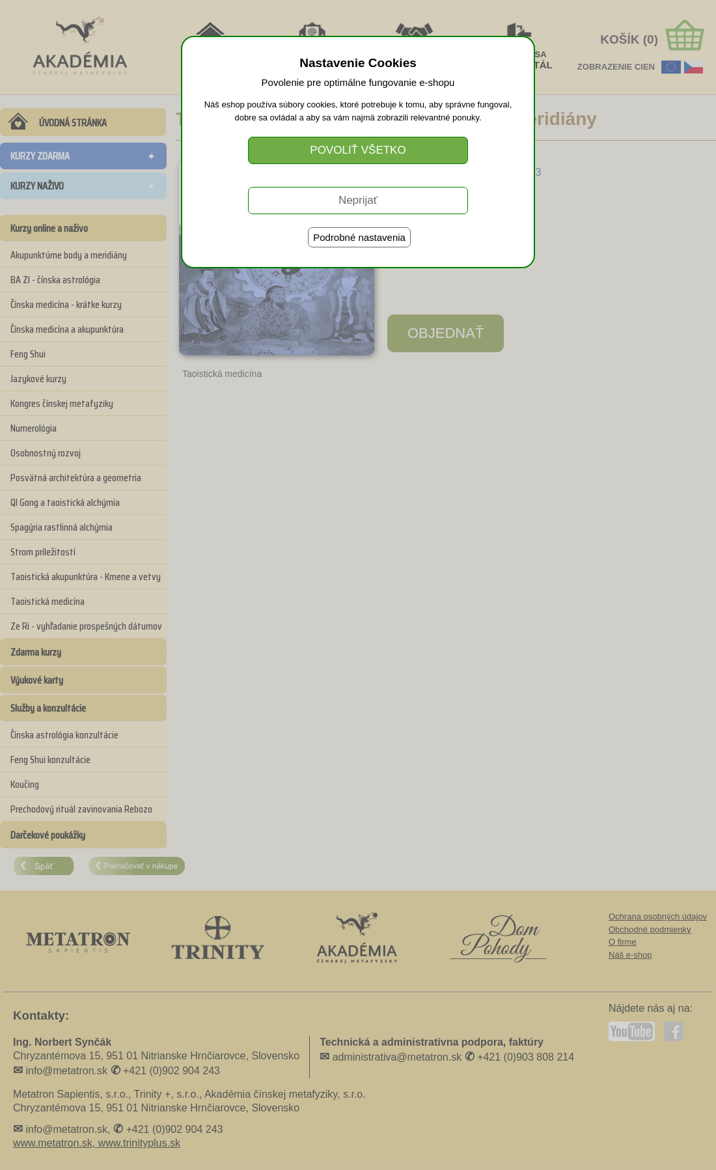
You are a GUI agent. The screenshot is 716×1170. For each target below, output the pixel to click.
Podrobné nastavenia (359, 237)
